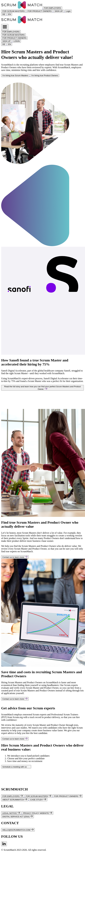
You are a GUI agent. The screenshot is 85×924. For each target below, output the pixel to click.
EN (9, 14)
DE (3, 14)
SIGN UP (59, 11)
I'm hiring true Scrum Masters (15, 75)
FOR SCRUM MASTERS (13, 11)
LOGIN (17, 41)
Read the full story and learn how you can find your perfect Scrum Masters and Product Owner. (42, 387)
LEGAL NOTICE (11, 813)
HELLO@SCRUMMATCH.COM (18, 830)
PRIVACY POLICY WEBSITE (37, 813)
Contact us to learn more (14, 557)
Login (68, 11)
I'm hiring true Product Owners (44, 75)
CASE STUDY (38, 799)
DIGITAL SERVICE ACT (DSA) (17, 816)
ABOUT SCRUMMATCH (14, 799)
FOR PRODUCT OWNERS (40, 11)
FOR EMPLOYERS (52, 8)
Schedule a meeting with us (16, 766)
